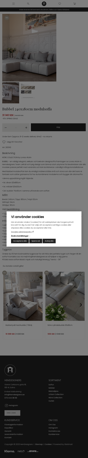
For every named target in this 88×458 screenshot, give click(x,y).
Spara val (36, 241)
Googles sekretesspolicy (21, 232)
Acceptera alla (20, 241)
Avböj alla (49, 241)
